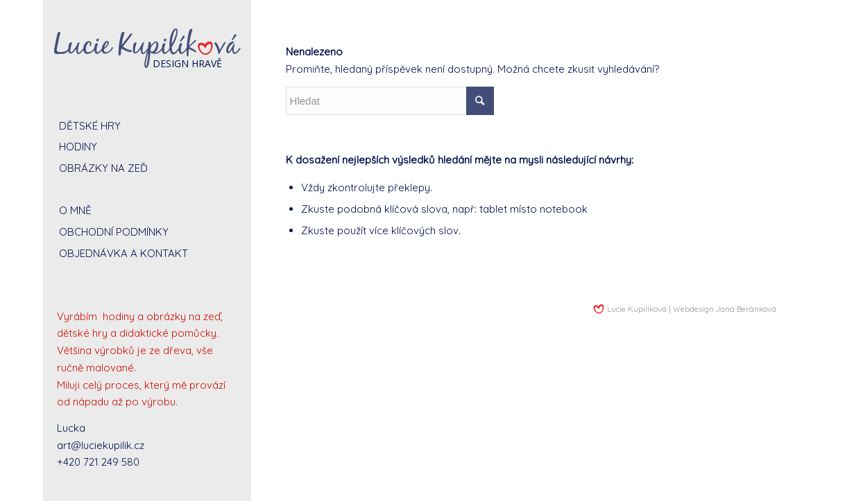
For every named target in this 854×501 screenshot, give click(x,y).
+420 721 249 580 (98, 461)
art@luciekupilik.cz (100, 445)
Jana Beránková (746, 309)
